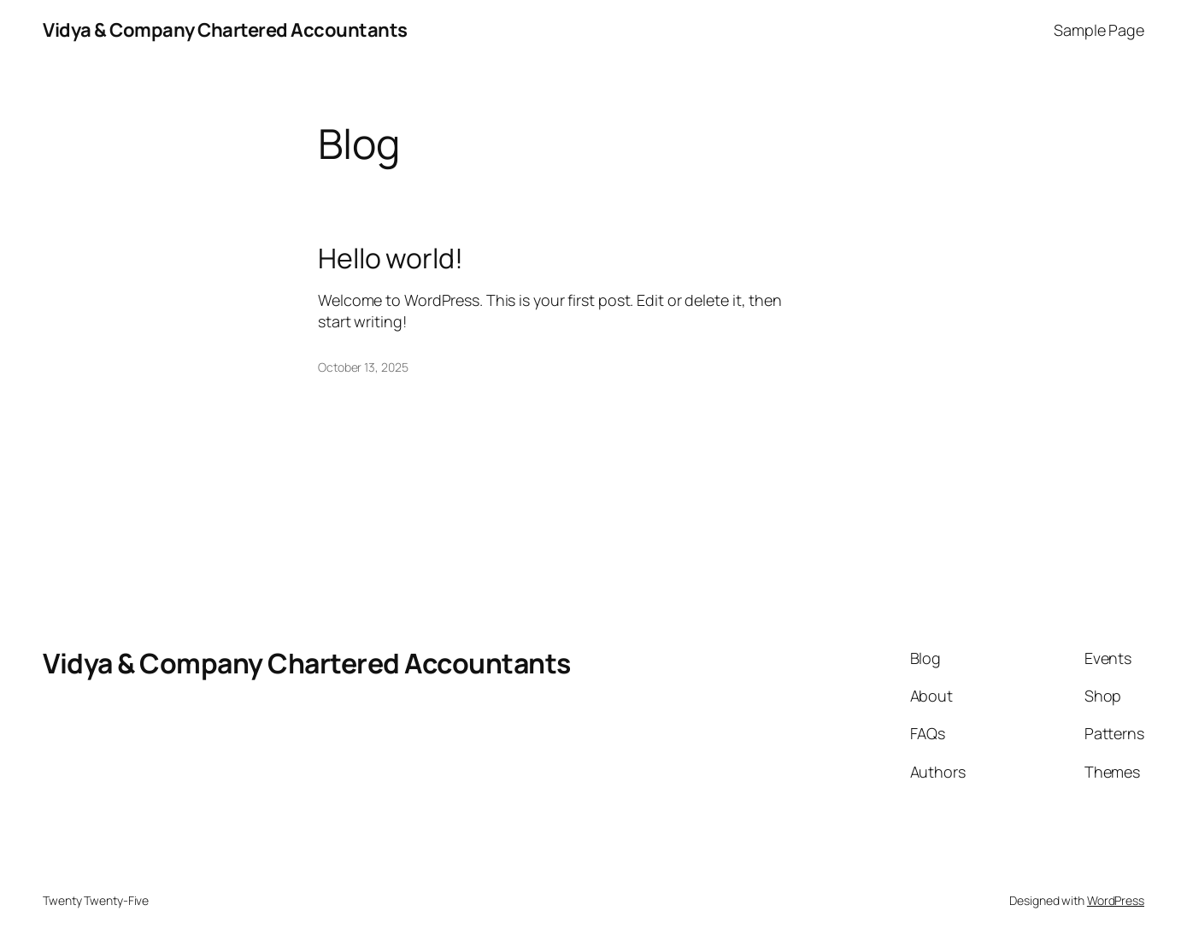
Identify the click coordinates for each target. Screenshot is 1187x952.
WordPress (1115, 900)
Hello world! (390, 258)
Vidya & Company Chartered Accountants (225, 30)
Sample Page (1099, 30)
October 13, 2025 (363, 367)
